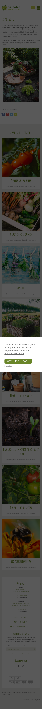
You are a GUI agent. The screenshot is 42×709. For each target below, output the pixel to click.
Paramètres (8, 366)
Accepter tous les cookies (18, 361)
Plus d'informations (14, 353)
